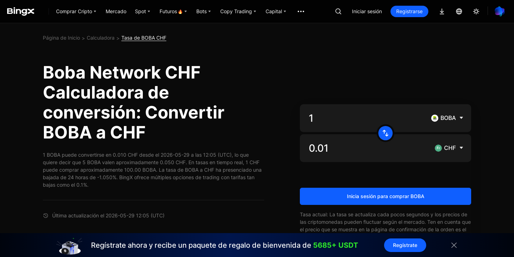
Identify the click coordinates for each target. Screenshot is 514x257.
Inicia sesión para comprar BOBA (385, 196)
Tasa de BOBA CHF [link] (143, 38)
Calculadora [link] (101, 38)
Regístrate (405, 245)
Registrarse (409, 11)
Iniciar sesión (367, 11)
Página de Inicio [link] (61, 38)
